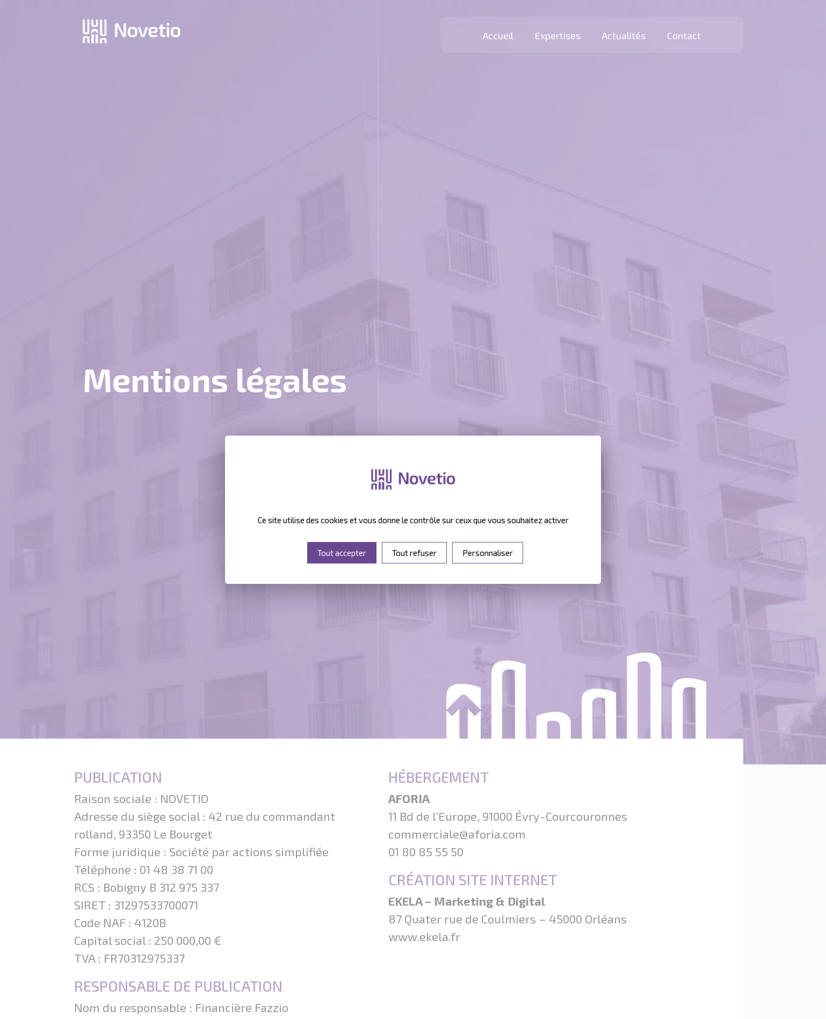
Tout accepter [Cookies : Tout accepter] (341, 553)
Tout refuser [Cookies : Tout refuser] (414, 553)
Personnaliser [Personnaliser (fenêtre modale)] (487, 553)
